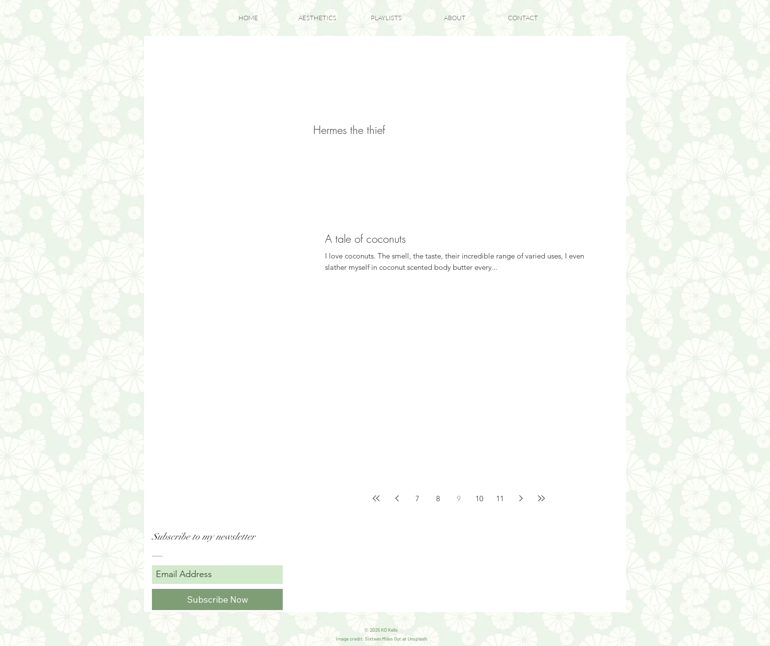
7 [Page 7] (417, 498)
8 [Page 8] (438, 498)
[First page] (376, 498)
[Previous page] (397, 498)
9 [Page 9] (459, 498)
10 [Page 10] (479, 498)
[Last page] (541, 498)
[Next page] (521, 498)
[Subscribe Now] (217, 599)
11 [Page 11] (500, 498)
